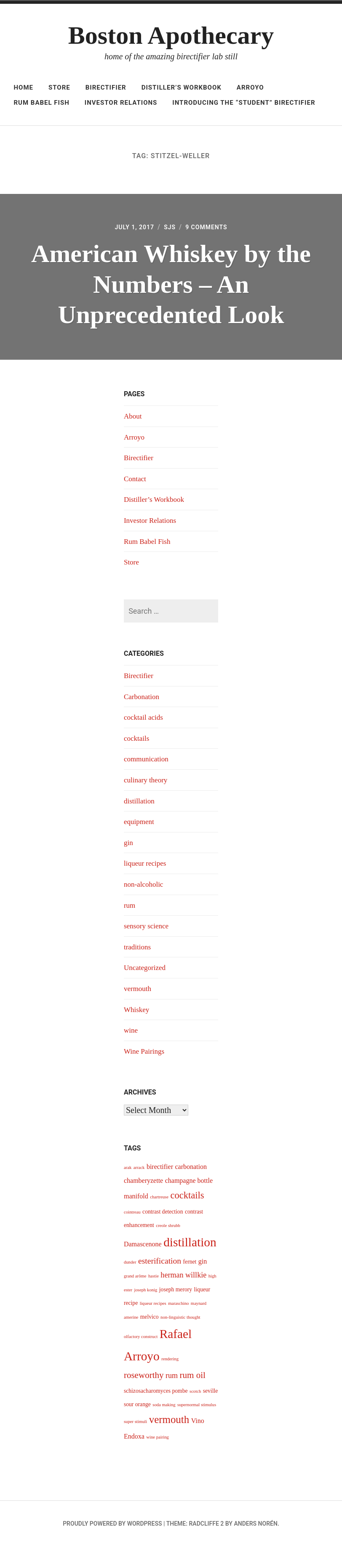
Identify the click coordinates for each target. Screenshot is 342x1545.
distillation (140, 800)
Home (23, 87)
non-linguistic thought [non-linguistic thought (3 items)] (180, 1315)
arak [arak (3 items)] (127, 1166)
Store (59, 87)
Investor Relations (121, 102)
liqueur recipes (146, 863)
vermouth (138, 987)
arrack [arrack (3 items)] (139, 1166)
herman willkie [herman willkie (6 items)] (183, 1273)
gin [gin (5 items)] (202, 1260)
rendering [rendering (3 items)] (170, 1357)
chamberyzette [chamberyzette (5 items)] (143, 1178)
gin (129, 842)
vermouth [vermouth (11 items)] (169, 1418)
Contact (135, 479)
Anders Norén (255, 1522)
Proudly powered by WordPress (112, 1522)
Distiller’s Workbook (182, 87)
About (133, 417)
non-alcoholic (145, 883)
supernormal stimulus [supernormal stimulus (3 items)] (196, 1403)
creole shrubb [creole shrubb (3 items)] (168, 1224)
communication (147, 759)
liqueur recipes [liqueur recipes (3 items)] (153, 1302)
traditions (138, 946)
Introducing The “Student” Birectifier (243, 102)
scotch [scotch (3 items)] (195, 1389)
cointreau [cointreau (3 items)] (132, 1210)
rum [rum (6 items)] (172, 1374)
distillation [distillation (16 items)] (189, 1241)
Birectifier (106, 87)
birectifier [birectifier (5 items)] (160, 1165)
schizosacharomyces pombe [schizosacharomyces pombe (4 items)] (156, 1389)
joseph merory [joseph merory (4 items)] (175, 1288)
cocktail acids (144, 717)
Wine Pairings (145, 1050)
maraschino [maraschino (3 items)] (178, 1302)
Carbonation (142, 696)
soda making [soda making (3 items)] (163, 1403)
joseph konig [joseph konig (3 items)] (146, 1288)
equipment (140, 821)
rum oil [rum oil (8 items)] (193, 1373)
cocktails (137, 738)
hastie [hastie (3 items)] (153, 1274)
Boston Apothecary (171, 35)
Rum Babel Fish (41, 102)
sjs (169, 228)
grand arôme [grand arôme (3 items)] (135, 1274)
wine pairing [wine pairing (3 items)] (157, 1436)
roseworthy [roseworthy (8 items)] (144, 1373)
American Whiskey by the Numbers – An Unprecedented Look (171, 285)
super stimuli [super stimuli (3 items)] (135, 1420)
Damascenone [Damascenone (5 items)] (143, 1242)
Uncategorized (146, 966)
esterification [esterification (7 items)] (159, 1259)
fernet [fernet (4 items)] (190, 1260)
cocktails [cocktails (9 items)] (187, 1194)
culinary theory (147, 779)
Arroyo (250, 87)
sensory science (147, 925)
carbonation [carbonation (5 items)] (191, 1165)
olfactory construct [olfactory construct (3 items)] (141, 1335)
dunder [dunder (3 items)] (130, 1261)
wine (131, 1029)
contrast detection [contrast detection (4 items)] (162, 1210)
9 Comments (209, 228)
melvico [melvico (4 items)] (149, 1315)
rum (130, 904)
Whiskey (137, 1008)
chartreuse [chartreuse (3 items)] (159, 1195)
